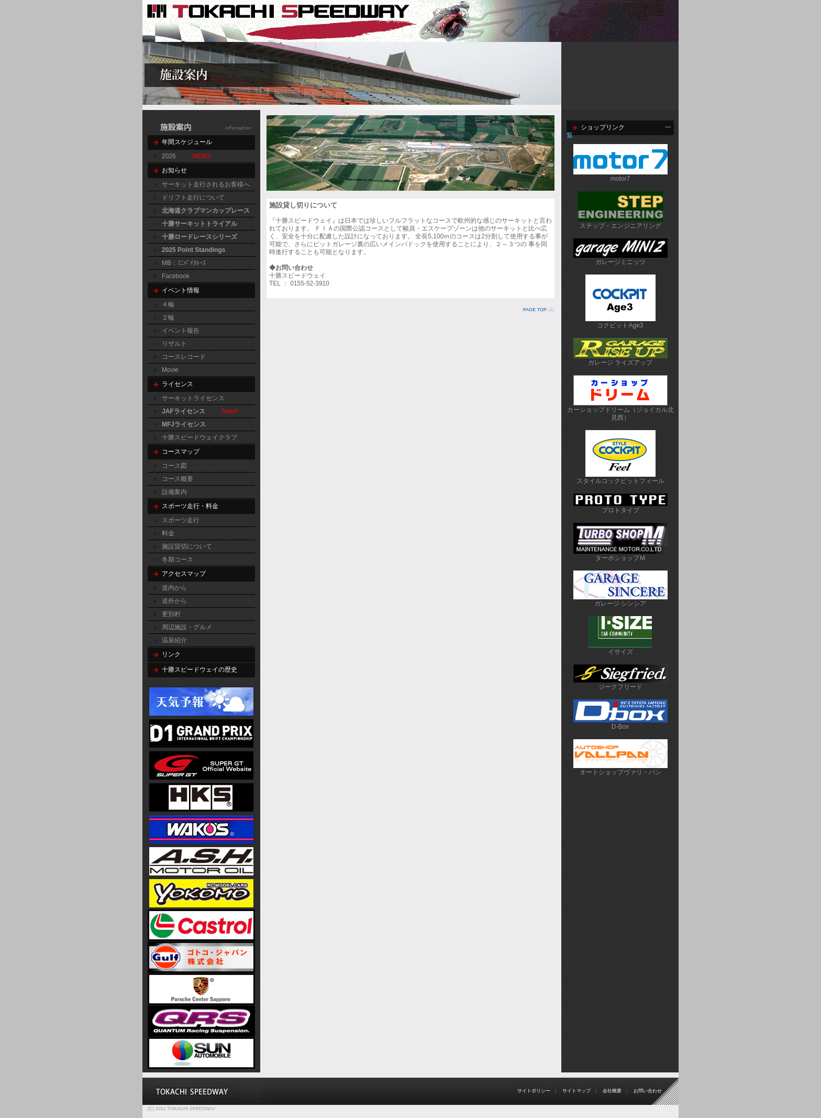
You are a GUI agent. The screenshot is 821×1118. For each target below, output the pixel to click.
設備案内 (174, 492)
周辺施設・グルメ (187, 627)
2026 (169, 156)
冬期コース (177, 559)
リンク (171, 654)
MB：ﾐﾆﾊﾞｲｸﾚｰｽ (184, 263)
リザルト (174, 343)
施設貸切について (187, 546)
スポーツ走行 (180, 520)
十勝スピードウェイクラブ (199, 437)
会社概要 (612, 1090)
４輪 (168, 304)
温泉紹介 (174, 640)
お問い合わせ (648, 1090)
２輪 (168, 317)
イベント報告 (180, 330)
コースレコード (184, 356)
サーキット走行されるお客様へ (206, 184)
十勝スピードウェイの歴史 (199, 669)
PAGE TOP (535, 309)
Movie (170, 370)
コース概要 (177, 479)
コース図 (174, 465)
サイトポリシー (533, 1090)
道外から (174, 601)
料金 (168, 533)
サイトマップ (576, 1090)
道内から (174, 587)
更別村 (171, 614)
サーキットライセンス (193, 398)
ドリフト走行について (193, 197)
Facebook (176, 276)
